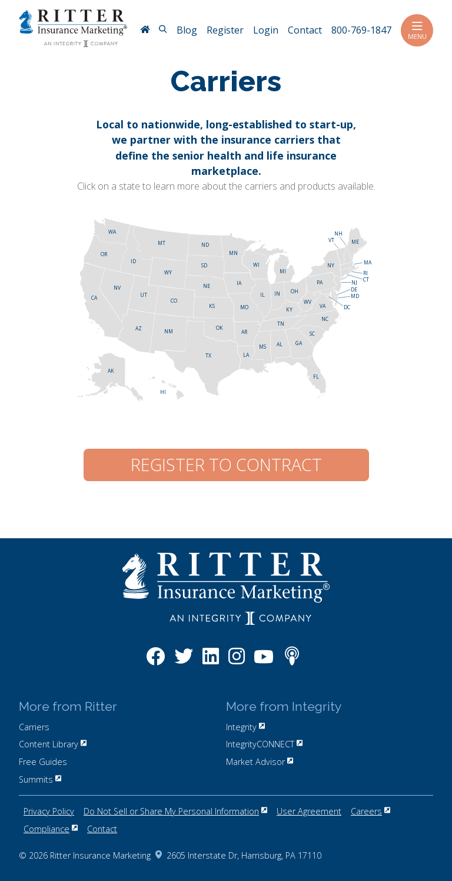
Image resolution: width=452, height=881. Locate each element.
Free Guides (43, 761)
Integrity (245, 727)
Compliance (51, 828)
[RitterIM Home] (144, 31)
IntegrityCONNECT (264, 744)
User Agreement (309, 811)
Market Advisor (259, 761)
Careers (370, 811)
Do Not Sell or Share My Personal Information (175, 811)
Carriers (34, 727)
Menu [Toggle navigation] (417, 30)
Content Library (53, 744)
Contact (102, 828)
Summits (40, 779)
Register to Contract (226, 464)
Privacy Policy (49, 811)
